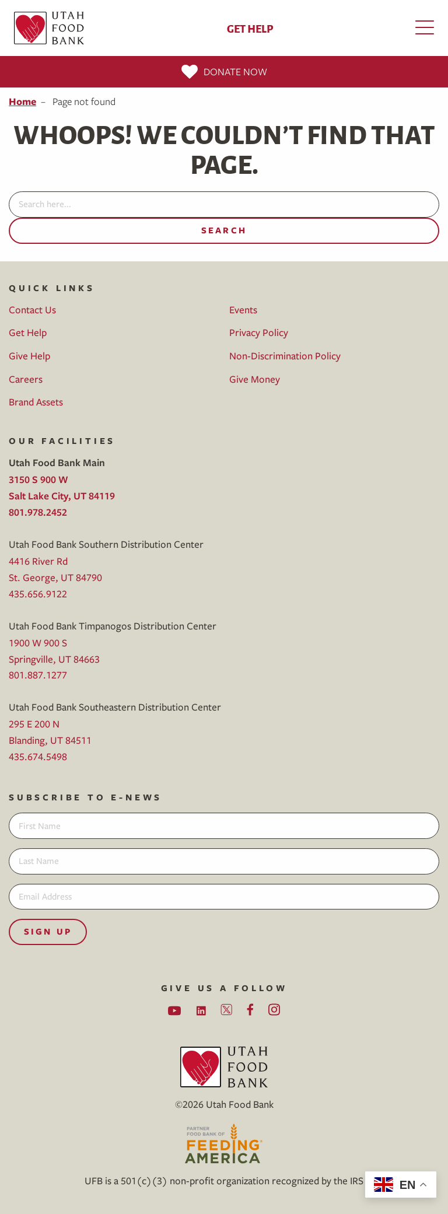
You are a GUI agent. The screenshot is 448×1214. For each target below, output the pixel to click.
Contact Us (32, 309)
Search (224, 230)
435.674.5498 (38, 756)
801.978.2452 (38, 512)
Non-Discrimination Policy (285, 355)
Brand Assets (36, 401)
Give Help (29, 355)
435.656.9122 (38, 593)
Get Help (250, 28)
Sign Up (48, 931)
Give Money (254, 379)
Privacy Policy (258, 332)
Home (22, 101)
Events (243, 309)
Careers (26, 379)
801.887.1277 (38, 674)
